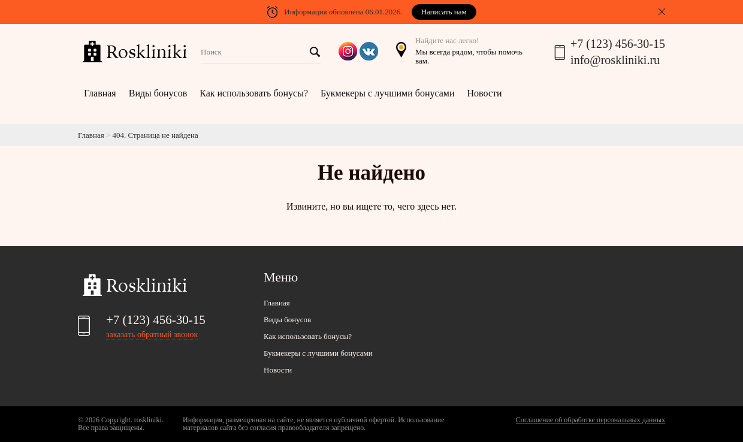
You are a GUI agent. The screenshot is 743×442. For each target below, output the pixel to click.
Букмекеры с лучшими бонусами (388, 93)
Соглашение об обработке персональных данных (590, 420)
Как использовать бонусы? (254, 93)
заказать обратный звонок (152, 334)
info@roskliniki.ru (615, 59)
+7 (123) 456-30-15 (617, 43)
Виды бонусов (158, 93)
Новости (484, 93)
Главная (100, 93)
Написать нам (444, 11)
